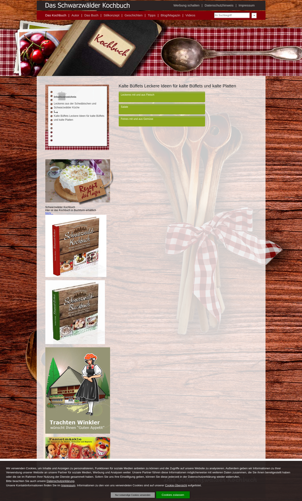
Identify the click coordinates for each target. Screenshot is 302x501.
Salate (124, 106)
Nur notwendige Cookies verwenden (132, 495)
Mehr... (49, 213)
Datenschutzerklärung (60, 481)
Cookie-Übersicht (176, 485)
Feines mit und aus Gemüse (137, 118)
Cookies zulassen (173, 494)
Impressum (68, 485)
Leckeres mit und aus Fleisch (137, 94)
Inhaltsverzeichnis (65, 96)
